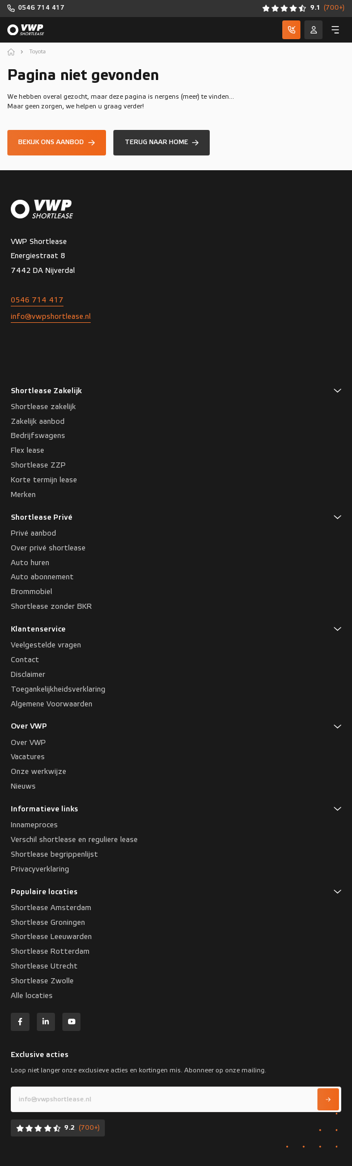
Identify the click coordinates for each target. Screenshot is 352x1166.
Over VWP (28, 743)
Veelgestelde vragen (46, 645)
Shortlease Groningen (48, 923)
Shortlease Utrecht (44, 966)
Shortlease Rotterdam (50, 951)
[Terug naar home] (161, 142)
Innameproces (34, 825)
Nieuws (23, 786)
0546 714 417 (37, 300)
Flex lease (27, 450)
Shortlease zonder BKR (51, 607)
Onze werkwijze (38, 772)
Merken (23, 495)
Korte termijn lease (44, 480)
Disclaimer (28, 675)
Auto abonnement (42, 577)
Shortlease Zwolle (42, 981)
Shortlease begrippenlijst (54, 854)
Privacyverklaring (40, 869)
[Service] (313, 29)
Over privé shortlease (48, 548)
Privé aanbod (33, 533)
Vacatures (28, 757)
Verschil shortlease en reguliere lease (74, 840)
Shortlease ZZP (38, 465)
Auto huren (30, 563)
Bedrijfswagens (38, 436)
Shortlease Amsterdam (51, 908)
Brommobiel (31, 592)
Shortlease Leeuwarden (51, 937)
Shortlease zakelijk (43, 407)
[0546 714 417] (36, 8)
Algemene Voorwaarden (51, 704)
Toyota (37, 52)
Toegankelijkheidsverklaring (58, 689)
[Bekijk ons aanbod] (56, 142)
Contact (25, 660)
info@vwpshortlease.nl (51, 317)
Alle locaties (32, 996)
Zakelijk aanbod (38, 422)
